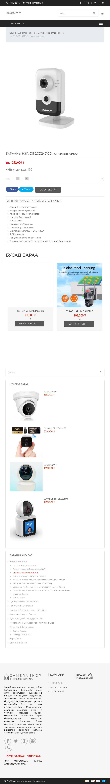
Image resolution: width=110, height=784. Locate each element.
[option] (34, 299)
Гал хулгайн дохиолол (21, 605)
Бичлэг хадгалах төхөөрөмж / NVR (29, 569)
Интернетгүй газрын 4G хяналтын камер (33, 583)
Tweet (26, 189)
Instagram (88, 3)
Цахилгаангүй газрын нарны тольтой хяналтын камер (39, 587)
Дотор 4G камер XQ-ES (34, 311)
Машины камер (20, 594)
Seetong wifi (50, 465)
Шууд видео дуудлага (56, 499)
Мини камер (19, 597)
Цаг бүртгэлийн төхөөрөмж (24, 601)
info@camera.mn (34, 3)
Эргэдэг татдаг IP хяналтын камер (29, 576)
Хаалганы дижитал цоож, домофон (28, 610)
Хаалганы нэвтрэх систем (23, 614)
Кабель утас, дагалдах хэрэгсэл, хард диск (32, 623)
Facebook (80, 3)
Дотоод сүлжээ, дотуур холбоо (26, 618)
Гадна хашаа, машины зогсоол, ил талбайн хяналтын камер (42, 590)
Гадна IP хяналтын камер (25, 565)
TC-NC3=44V (50, 391)
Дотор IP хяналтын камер (51, 33)
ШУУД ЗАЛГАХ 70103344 (22, 756)
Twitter (95, 3)
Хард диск (15, 638)
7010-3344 (13, 3)
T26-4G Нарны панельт (84, 311)
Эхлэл (13, 33)
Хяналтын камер (26, 33)
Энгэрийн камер (18, 642)
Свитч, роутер (20, 631)
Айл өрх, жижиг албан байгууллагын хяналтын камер (39, 580)
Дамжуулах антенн (22, 634)
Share (12, 189)
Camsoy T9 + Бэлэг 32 (55, 428)
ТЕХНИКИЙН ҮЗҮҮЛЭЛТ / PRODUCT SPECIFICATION (33, 201)
